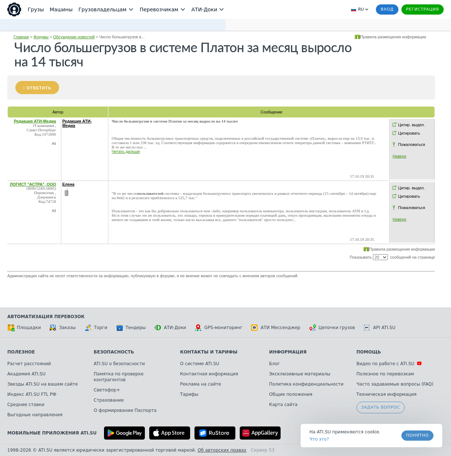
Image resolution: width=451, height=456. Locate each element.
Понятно (417, 435)
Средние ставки (26, 404)
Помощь (368, 352)
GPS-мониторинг (218, 327)
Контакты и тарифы (209, 352)
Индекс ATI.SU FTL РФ (31, 394)
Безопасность (114, 352)
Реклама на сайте (200, 384)
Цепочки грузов (332, 327)
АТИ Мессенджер (275, 327)
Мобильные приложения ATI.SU (52, 433)
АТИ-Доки (170, 327)
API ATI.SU (380, 328)
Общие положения (290, 394)
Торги (96, 327)
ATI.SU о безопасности (119, 363)
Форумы (41, 37)
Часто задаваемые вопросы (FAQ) (394, 384)
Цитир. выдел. (411, 125)
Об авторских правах (222, 450)
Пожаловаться (411, 144)
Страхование (109, 400)
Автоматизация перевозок (46, 316)
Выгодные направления (34, 414)
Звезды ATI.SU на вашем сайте (42, 384)
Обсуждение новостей (74, 37)
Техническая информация (386, 394)
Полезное (21, 352)
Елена (68, 184)
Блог (274, 363)
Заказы (63, 327)
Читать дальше (126, 151)
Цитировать (409, 133)
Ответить (39, 88)
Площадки (24, 327)
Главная (21, 37)
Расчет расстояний (29, 363)
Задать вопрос (380, 407)
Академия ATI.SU (26, 373)
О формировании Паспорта (125, 410)
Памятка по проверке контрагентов (119, 376)
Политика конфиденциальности (306, 384)
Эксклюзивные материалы (300, 373)
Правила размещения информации (393, 37)
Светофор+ (107, 390)
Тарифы (189, 394)
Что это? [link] (319, 439)
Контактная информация (209, 373)
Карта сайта (283, 404)
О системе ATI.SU (199, 363)
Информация (288, 352)
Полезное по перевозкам (385, 373)
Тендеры (131, 327)
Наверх (399, 156)
